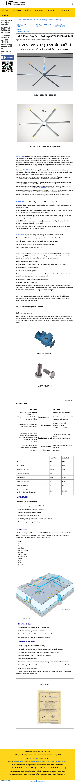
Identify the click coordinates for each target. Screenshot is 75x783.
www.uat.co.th (18, 761)
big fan (28, 40)
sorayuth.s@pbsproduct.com (39, 761)
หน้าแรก (18, 20)
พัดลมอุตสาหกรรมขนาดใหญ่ (40, 40)
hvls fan (22, 40)
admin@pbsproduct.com (59, 761)
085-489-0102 (33, 758)
